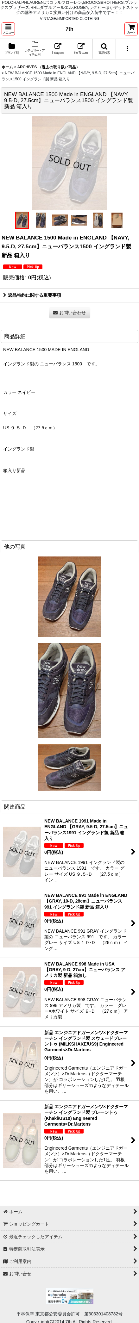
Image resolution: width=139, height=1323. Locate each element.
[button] (8, 28)
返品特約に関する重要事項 (32, 295)
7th (69, 29)
